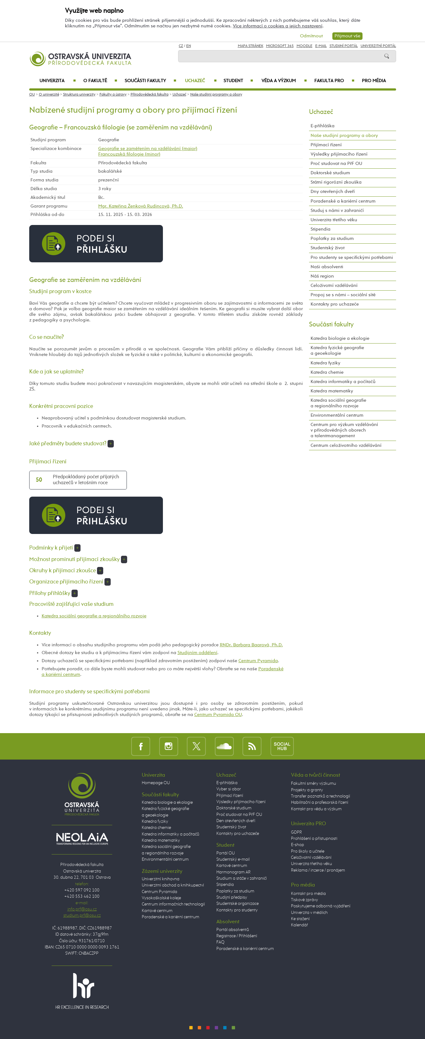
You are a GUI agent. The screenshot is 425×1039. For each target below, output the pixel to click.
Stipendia (320, 229)
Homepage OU (156, 783)
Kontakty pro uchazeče (335, 304)
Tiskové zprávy (304, 900)
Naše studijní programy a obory (216, 94)
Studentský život (327, 248)
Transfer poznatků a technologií (320, 796)
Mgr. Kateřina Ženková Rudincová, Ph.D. (140, 206)
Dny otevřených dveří (333, 191)
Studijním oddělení (197, 652)
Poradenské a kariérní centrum (343, 201)
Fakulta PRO (334, 81)
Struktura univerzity (79, 94)
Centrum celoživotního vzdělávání (346, 445)
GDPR (296, 832)
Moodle (304, 46)
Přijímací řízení (326, 145)
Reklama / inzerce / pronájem (318, 870)
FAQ (220, 942)
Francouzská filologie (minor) (129, 154)
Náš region (322, 276)
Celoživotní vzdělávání (334, 285)
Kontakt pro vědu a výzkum (316, 809)
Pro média (374, 81)
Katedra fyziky (325, 363)
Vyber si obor (228, 789)
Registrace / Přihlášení (236, 936)
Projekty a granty (307, 790)
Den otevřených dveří (235, 821)
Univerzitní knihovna (160, 879)
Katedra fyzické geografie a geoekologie (337, 350)
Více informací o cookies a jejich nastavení (277, 26)
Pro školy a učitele (307, 851)
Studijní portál (344, 46)
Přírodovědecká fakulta (150, 94)
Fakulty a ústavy (113, 94)
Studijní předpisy (231, 897)
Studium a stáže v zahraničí (241, 878)
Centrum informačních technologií (173, 904)
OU (32, 94)
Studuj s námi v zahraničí (337, 210)
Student (238, 81)
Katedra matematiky (332, 391)
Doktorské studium (330, 173)
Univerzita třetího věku (334, 220)
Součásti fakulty (150, 81)
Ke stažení (300, 919)
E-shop (297, 845)
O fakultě (100, 81)
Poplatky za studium (332, 238)
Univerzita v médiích (309, 912)
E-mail (321, 46)
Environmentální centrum (337, 415)
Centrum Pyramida (258, 660)
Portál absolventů (232, 930)
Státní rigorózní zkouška (336, 182)
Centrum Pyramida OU (218, 714)
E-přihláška (323, 126)
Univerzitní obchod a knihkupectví (173, 885)
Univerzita (57, 81)
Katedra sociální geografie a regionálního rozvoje (94, 616)
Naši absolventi (327, 266)
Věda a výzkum (284, 81)
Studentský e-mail (233, 859)
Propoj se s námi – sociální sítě (343, 295)
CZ (181, 46)
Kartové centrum (157, 911)
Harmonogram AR (233, 872)
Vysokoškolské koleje (161, 898)
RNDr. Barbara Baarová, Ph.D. (251, 645)
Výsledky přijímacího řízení (339, 154)
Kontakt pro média (308, 894)
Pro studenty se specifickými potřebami (352, 257)
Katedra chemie (327, 372)
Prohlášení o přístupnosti (314, 838)
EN (188, 46)
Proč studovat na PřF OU (336, 163)
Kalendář (299, 925)
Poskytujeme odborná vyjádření (320, 906)
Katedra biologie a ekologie (340, 338)
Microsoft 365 (280, 46)
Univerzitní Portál (378, 46)
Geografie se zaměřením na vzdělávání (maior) (147, 148)
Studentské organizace (237, 903)
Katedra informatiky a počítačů (343, 381)
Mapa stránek (250, 46)
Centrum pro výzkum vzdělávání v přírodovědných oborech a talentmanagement (344, 430)
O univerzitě (49, 94)
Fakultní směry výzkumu (313, 783)
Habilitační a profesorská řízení (319, 802)
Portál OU (225, 853)
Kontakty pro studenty (237, 910)
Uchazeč (200, 81)
